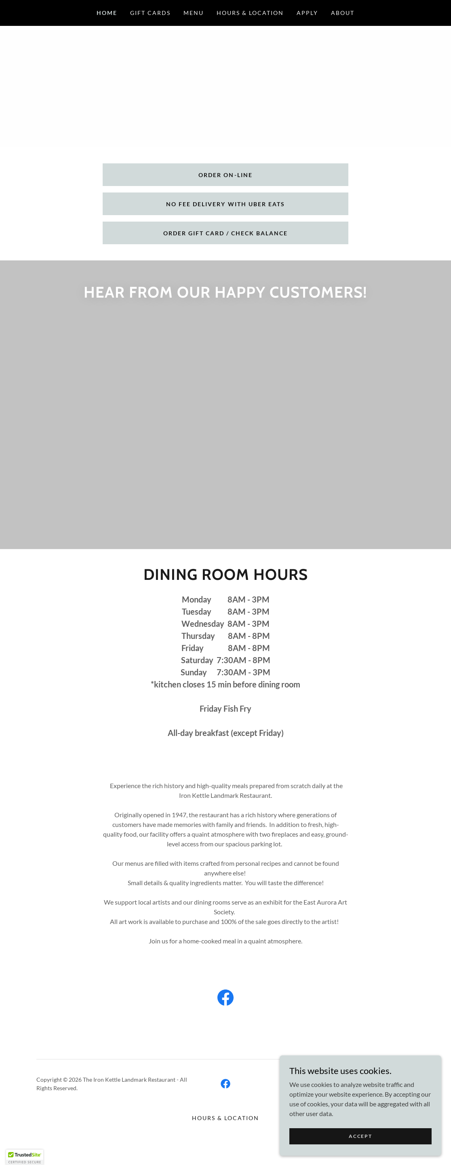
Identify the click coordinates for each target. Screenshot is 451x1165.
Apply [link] (307, 12)
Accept (360, 1136)
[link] (294, 478)
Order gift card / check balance (225, 233)
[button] (24, 1157)
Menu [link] (193, 12)
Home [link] (107, 12)
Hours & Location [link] (250, 12)
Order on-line (225, 174)
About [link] (342, 12)
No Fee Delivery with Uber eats (225, 204)
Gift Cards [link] (150, 12)
